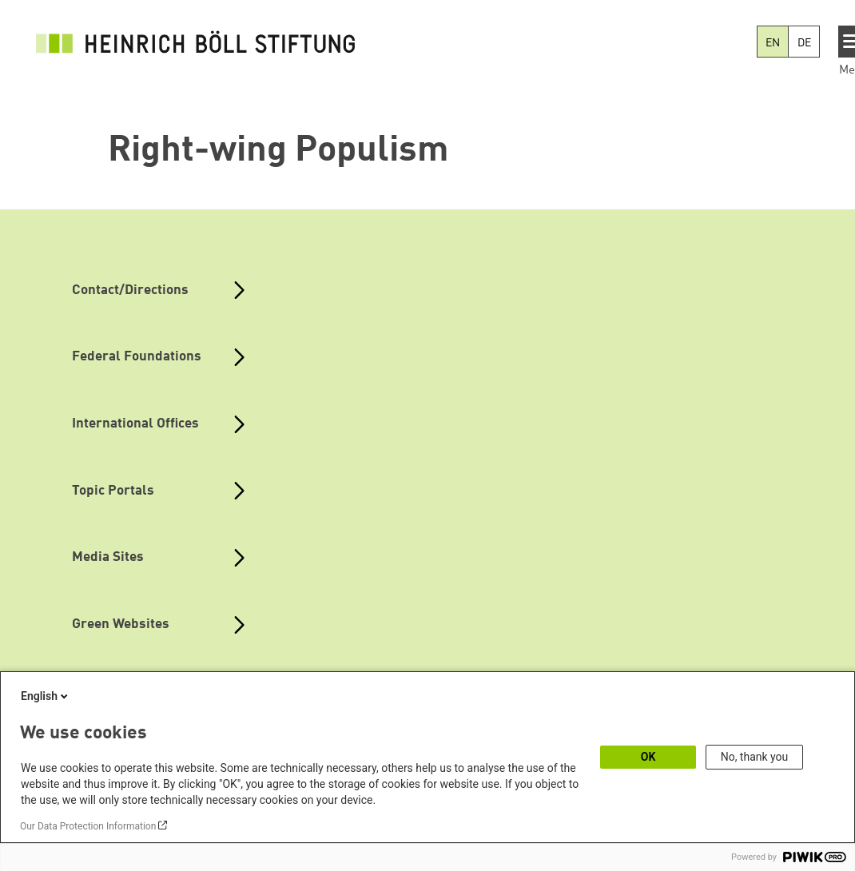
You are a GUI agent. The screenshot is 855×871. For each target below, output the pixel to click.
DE (804, 43)
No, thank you (755, 756)
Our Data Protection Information (88, 826)
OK (648, 756)
